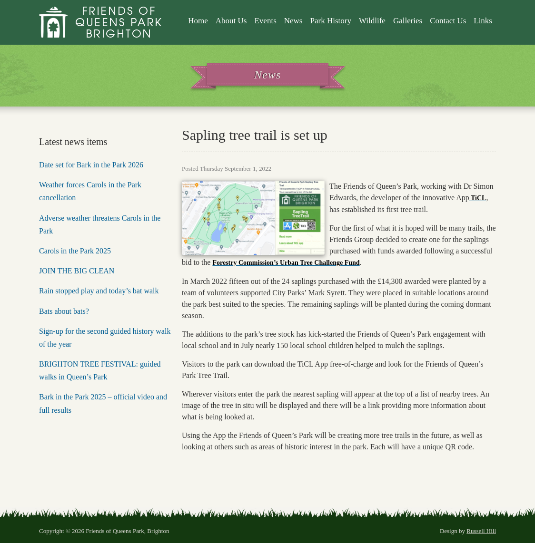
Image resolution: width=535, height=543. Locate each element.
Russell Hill (481, 530)
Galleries (407, 20)
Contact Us (448, 20)
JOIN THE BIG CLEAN (76, 271)
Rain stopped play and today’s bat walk (99, 291)
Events (265, 20)
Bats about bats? (64, 311)
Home (198, 20)
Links (483, 20)
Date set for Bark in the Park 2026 (91, 165)
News (293, 20)
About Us (231, 20)
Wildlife (372, 20)
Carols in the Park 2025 (75, 251)
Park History (330, 20)
